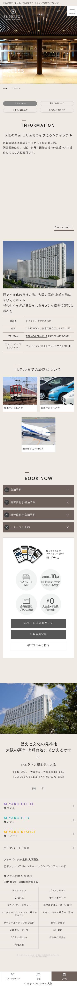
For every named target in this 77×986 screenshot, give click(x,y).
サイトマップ (19, 890)
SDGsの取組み (19, 937)
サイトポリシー (57, 898)
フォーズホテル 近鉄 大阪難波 (21, 859)
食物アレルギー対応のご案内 (57, 912)
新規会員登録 (38, 634)
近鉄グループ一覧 (19, 930)
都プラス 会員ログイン (38, 623)
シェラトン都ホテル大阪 (38, 983)
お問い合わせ (58, 923)
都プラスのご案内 (38, 645)
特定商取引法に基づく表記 (58, 905)
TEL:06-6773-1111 (36, 336)
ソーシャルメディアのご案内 (19, 923)
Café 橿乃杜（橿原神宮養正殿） (22, 882)
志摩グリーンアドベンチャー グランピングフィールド (35, 866)
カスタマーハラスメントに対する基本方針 (19, 913)
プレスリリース (57, 890)
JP (59, 11)
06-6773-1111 (29, 777)
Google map (62, 227)
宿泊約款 (19, 898)
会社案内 (57, 930)
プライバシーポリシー (19, 905)
